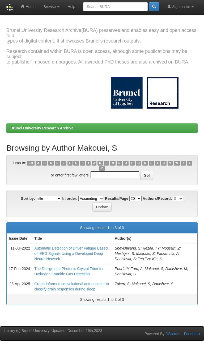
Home (28, 6)
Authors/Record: (157, 198)
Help (71, 7)
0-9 (31, 163)
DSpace (172, 334)
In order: (70, 198)
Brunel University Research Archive (42, 128)
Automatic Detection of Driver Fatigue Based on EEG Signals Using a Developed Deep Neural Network (71, 253)
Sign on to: (180, 6)
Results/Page (116, 198)
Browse (52, 7)
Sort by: (28, 198)
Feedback (192, 334)
